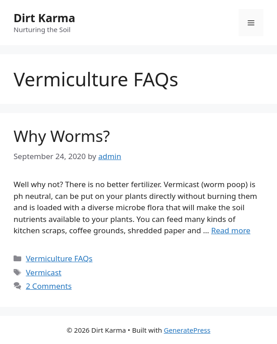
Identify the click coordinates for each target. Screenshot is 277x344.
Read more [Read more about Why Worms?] (230, 230)
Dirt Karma (44, 17)
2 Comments (48, 286)
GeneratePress (187, 330)
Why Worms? (62, 135)
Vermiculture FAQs (59, 258)
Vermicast (43, 272)
